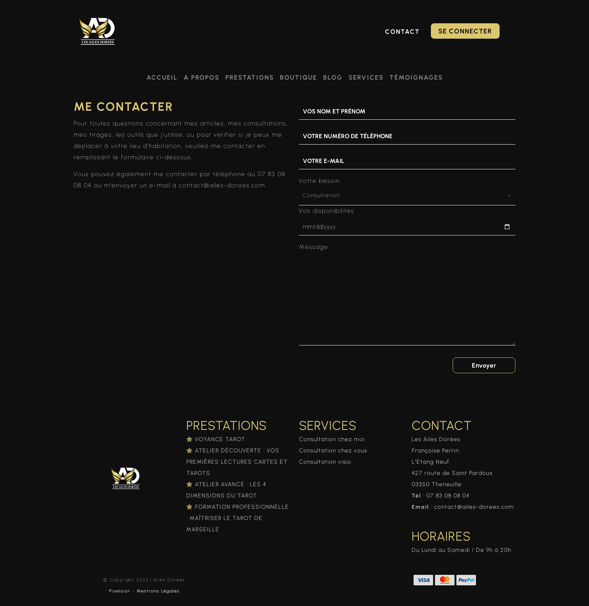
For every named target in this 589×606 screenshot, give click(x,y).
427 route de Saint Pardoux (452, 473)
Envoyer (483, 365)
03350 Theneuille (437, 484)
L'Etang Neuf (430, 461)
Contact (402, 31)
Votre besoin (319, 180)
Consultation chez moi (332, 439)
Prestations (249, 77)
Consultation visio (325, 461)
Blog (333, 77)
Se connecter (465, 31)
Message (313, 246)
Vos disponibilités (326, 210)
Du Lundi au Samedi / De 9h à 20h (461, 550)
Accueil (162, 77)
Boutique (298, 77)
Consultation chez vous (333, 450)
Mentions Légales (158, 591)
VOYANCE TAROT (220, 439)
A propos (201, 77)
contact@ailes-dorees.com (222, 185)
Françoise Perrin (435, 450)
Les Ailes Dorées (436, 439)
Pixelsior (119, 591)
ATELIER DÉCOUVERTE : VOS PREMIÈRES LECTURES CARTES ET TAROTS (237, 461)
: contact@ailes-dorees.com (463, 506)
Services (366, 77)
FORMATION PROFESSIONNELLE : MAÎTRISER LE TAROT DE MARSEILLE (237, 518)
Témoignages (416, 77)
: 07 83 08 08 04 (441, 495)
